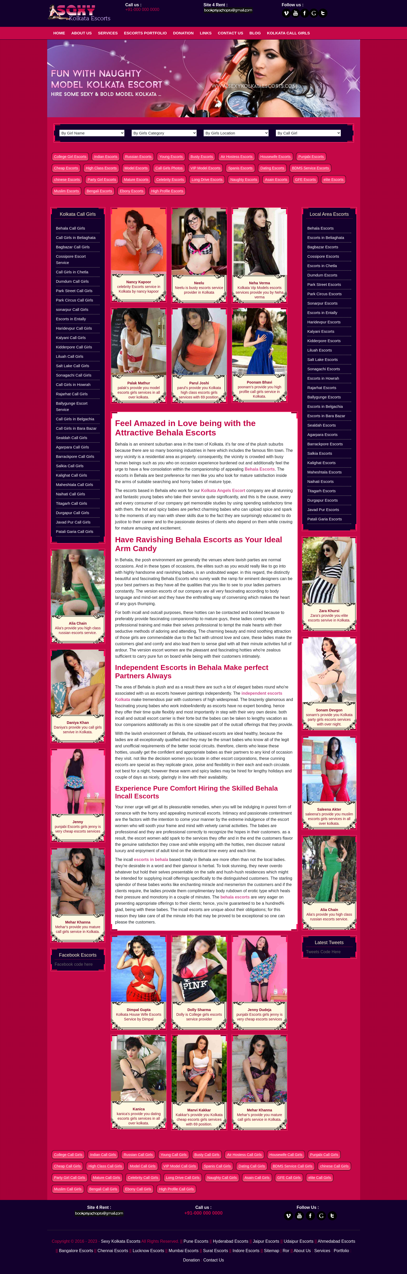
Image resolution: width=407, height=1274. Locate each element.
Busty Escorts (202, 157)
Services (108, 33)
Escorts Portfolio (145, 33)
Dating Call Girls (252, 1166)
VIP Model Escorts (206, 168)
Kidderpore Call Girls (74, 347)
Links (206, 33)
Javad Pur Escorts (323, 509)
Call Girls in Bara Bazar (76, 428)
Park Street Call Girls (74, 290)
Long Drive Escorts (207, 179)
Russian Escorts (138, 157)
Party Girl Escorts (102, 179)
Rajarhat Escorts (321, 387)
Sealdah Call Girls (71, 437)
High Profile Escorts (167, 191)
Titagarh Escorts (321, 491)
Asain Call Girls (257, 1177)
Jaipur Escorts (266, 1241)
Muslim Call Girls (68, 1189)
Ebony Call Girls (138, 1189)
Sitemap (271, 1250)
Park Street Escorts (324, 284)
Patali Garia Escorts (324, 519)
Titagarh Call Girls (71, 503)
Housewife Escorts (275, 157)
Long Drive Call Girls (182, 1177)
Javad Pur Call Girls (73, 522)
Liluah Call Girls (69, 356)
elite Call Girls (319, 1177)
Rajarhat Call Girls (72, 394)
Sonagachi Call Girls (74, 375)
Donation (183, 33)
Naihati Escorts (320, 481)
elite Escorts (333, 179)
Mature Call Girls (106, 1177)
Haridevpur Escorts (324, 322)
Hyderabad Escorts (230, 1241)
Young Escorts (171, 157)
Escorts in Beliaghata (325, 237)
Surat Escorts (215, 1250)
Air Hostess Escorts (236, 157)
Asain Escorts (276, 179)
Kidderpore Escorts (324, 340)
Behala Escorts (320, 228)
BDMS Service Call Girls (292, 1166)
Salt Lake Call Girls (72, 366)
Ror (286, 1250)
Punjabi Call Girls (324, 1155)
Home (59, 33)
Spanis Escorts (240, 168)
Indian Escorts (105, 157)
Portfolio (341, 1250)
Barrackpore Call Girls (75, 456)
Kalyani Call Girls (71, 337)
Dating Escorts (272, 168)
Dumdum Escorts (322, 275)
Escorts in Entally (71, 319)
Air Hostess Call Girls (244, 1155)
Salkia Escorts (319, 453)
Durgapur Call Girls (72, 512)
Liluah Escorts (319, 350)
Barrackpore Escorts (325, 444)
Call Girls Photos (169, 168)
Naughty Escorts (243, 179)
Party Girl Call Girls (69, 1177)
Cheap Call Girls (67, 1166)
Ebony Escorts (131, 191)
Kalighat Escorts (321, 462)
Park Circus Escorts (324, 294)
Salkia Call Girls (70, 466)
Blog (255, 33)
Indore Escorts (246, 1250)
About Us (81, 33)
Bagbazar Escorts (322, 247)
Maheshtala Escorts (324, 472)
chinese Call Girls (334, 1166)
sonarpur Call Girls (72, 309)
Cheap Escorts (66, 168)
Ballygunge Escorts (324, 397)
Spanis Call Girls (217, 1166)
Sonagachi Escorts (323, 369)
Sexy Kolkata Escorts (120, 1241)
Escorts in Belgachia (325, 406)
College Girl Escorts (70, 157)
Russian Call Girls (138, 1155)
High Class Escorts (101, 168)
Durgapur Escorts (322, 500)
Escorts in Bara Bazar (326, 416)
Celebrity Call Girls (143, 1177)
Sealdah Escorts (321, 425)
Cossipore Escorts (323, 256)
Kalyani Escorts (320, 331)
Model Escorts (136, 168)
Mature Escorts (136, 179)
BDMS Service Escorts (310, 168)
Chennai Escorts (113, 1250)
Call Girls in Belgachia (75, 419)
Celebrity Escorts (170, 179)
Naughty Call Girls (222, 1177)
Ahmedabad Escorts (336, 1241)
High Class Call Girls (105, 1166)
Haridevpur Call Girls (74, 328)
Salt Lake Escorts (322, 359)
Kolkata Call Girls (288, 33)
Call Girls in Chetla (72, 272)
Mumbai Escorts (184, 1250)
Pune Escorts (196, 1241)
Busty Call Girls (207, 1155)
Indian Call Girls (103, 1155)
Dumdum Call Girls (72, 281)
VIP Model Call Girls (179, 1166)
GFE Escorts (305, 179)
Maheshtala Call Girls (74, 484)
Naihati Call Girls (70, 494)
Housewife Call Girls (286, 1155)
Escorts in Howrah (323, 378)
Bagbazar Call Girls (73, 247)
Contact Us (230, 33)
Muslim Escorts (66, 191)
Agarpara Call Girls (72, 447)
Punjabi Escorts (311, 157)
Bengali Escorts (99, 191)
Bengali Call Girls (103, 1189)
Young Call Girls (174, 1155)
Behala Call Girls (70, 228)
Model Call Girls (143, 1166)
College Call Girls (68, 1155)
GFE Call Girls (289, 1177)
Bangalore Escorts (76, 1250)
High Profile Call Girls (176, 1189)
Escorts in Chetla (322, 265)
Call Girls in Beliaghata (76, 237)
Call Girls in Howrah (73, 384)
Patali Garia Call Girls (74, 531)
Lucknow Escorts (148, 1250)
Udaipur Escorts (298, 1241)
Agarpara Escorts (322, 434)
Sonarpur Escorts (322, 303)
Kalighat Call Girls (71, 475)
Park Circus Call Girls (74, 300)
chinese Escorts (67, 179)
